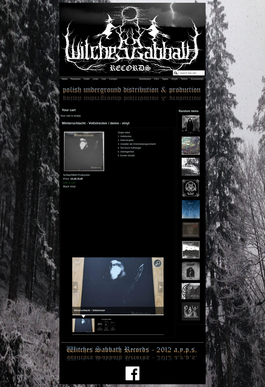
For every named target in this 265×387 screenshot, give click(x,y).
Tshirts (184, 79)
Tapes (165, 79)
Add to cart (69, 182)
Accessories (197, 79)
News (65, 79)
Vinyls (174, 79)
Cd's (156, 79)
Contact (113, 79)
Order (87, 79)
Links (95, 79)
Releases (75, 79)
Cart (103, 79)
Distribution (145, 79)
